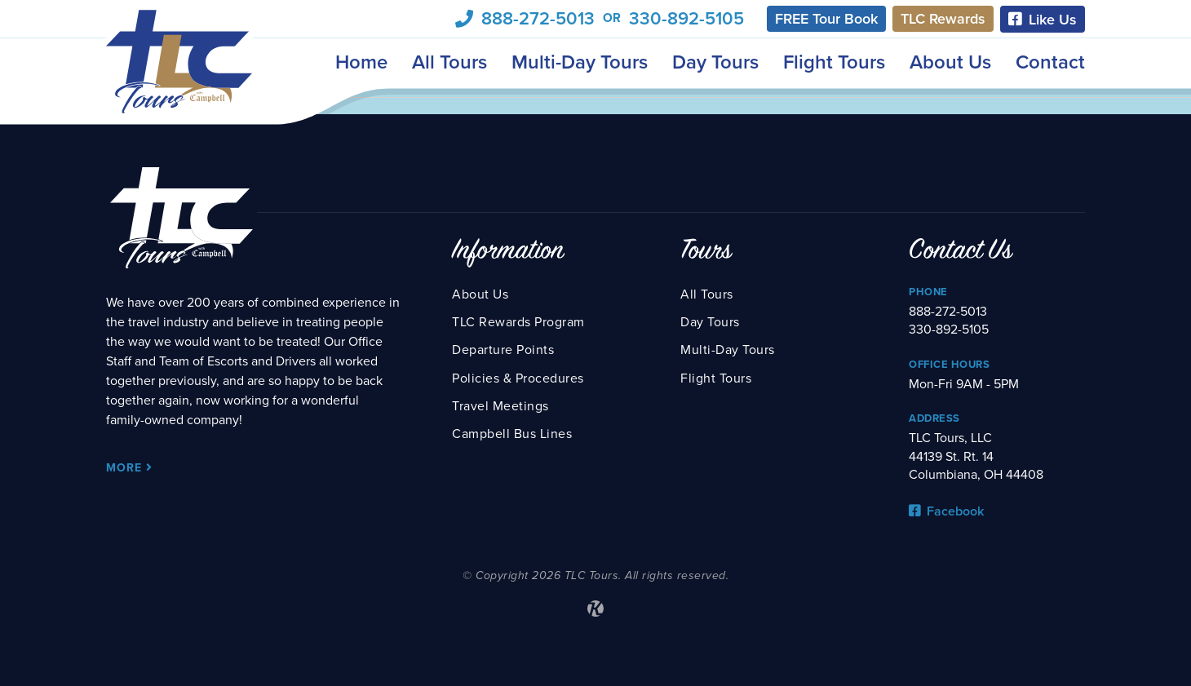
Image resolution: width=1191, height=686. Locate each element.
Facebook (946, 511)
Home (361, 62)
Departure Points (503, 350)
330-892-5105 (686, 19)
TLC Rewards (943, 19)
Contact (1050, 62)
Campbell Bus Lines (512, 434)
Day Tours (715, 62)
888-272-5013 (538, 19)
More (129, 468)
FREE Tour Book (826, 19)
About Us (950, 62)
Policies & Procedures (518, 378)
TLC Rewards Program (518, 322)
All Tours (449, 62)
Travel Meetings (500, 406)
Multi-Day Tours (579, 62)
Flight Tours (834, 62)
